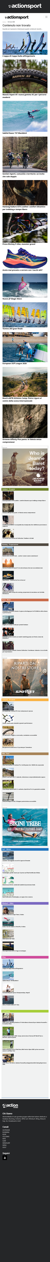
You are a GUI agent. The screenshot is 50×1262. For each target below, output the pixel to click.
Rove (4, 1134)
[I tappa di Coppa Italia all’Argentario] (25, 963)
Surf (4, 1141)
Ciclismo (6, 1137)
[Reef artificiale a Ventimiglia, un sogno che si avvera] (25, 892)
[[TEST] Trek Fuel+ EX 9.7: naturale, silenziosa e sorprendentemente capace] (25, 772)
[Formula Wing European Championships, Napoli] (25, 987)
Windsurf (6, 1143)
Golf (4, 1147)
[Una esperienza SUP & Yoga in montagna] (25, 946)
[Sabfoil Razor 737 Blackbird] (25, 975)
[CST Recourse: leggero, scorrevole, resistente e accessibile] (25, 730)
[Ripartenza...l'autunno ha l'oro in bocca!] (25, 575)
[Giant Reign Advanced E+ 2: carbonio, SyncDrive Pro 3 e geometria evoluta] (25, 784)
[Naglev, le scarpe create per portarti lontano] (25, 619)
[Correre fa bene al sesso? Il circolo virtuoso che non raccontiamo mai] (25, 563)
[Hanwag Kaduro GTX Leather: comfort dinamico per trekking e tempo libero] (25, 495)
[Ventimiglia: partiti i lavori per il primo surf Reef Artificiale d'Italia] (25, 868)
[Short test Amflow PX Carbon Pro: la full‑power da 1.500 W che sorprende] (25, 760)
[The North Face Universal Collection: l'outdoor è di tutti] (25, 533)
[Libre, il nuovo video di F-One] (25, 1000)
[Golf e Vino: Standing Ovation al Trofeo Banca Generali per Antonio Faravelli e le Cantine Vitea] (25, 1017)
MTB (4, 1139)
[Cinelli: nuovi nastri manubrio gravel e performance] (25, 718)
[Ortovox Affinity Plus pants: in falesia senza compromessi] (25, 507)
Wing (4, 1145)
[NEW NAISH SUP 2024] (25, 934)
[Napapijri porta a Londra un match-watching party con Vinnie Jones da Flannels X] (25, 632)
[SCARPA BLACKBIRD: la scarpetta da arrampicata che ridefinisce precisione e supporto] (25, 520)
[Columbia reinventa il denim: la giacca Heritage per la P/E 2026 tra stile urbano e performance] (25, 606)
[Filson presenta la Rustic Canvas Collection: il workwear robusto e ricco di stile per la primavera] (25, 645)
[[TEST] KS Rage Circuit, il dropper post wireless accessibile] (25, 796)
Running (6, 1132)
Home (4, 22)
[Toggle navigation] (46, 17)
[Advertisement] (15, 1085)
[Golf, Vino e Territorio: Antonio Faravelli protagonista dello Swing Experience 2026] (25, 1058)
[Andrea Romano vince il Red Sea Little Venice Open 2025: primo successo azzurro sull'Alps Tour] (25, 1044)
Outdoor (6, 1130)
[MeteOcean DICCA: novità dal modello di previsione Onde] (25, 880)
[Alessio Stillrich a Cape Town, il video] (25, 909)
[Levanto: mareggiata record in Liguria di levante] (25, 855)
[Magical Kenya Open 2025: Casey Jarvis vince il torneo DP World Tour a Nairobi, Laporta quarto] (25, 1031)
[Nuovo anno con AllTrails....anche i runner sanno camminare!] (25, 551)
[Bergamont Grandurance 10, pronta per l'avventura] (25, 742)
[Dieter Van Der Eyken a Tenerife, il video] (25, 921)
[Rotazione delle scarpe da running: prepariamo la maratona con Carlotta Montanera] (25, 587)
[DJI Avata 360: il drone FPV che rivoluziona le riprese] (25, 706)
